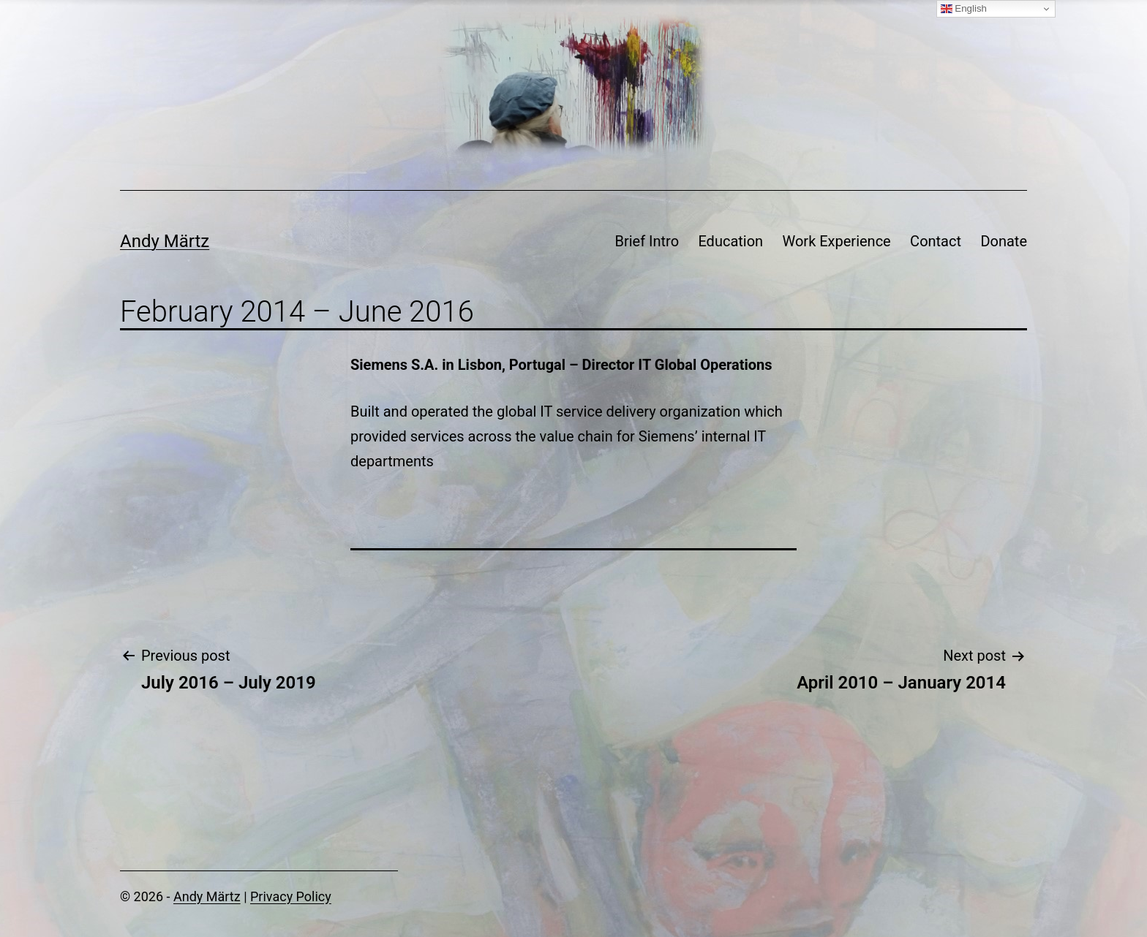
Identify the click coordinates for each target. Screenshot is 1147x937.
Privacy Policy (290, 896)
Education (730, 241)
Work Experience (837, 241)
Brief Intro (646, 241)
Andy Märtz (164, 241)
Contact (935, 241)
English (964, 9)
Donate (1003, 241)
